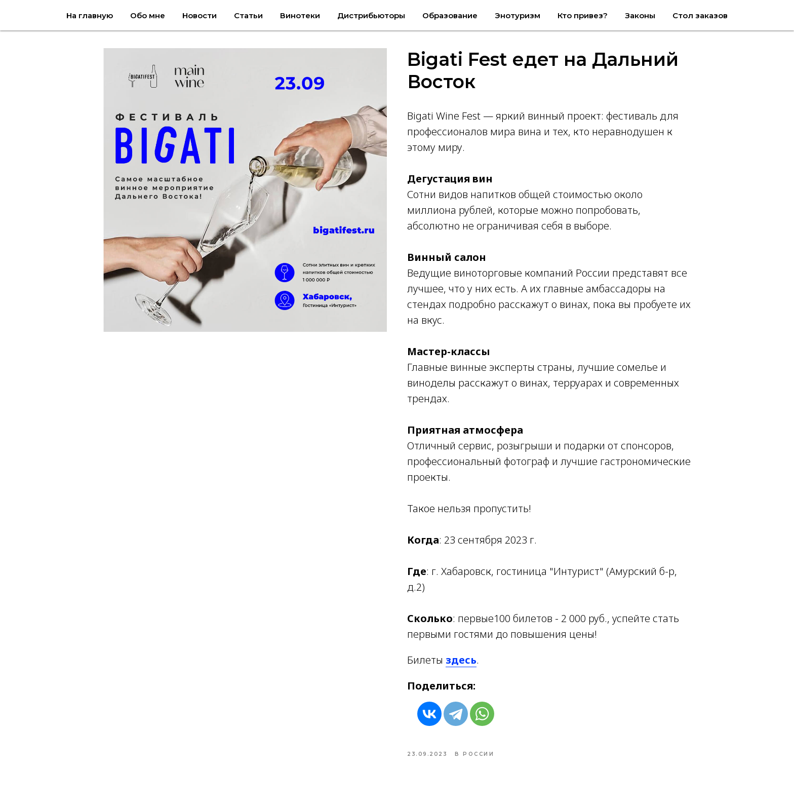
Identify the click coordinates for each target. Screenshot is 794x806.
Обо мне (147, 15)
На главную (89, 15)
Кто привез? (583, 15)
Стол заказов (700, 15)
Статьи (248, 15)
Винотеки (300, 15)
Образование (450, 15)
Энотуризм (517, 15)
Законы (640, 15)
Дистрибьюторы (371, 15)
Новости (199, 15)
